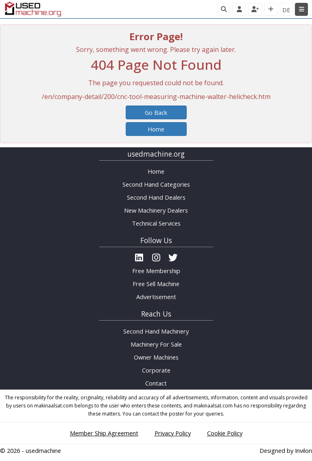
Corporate (156, 370)
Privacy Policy (173, 433)
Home (156, 129)
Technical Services (156, 223)
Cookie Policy (224, 433)
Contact (156, 383)
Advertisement (156, 297)
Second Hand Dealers (156, 197)
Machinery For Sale (156, 344)
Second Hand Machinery (156, 331)
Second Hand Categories (156, 184)
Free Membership (156, 271)
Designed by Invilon (286, 450)
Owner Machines (156, 357)
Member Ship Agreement (104, 433)
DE (286, 10)
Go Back (156, 112)
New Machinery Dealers (156, 210)
